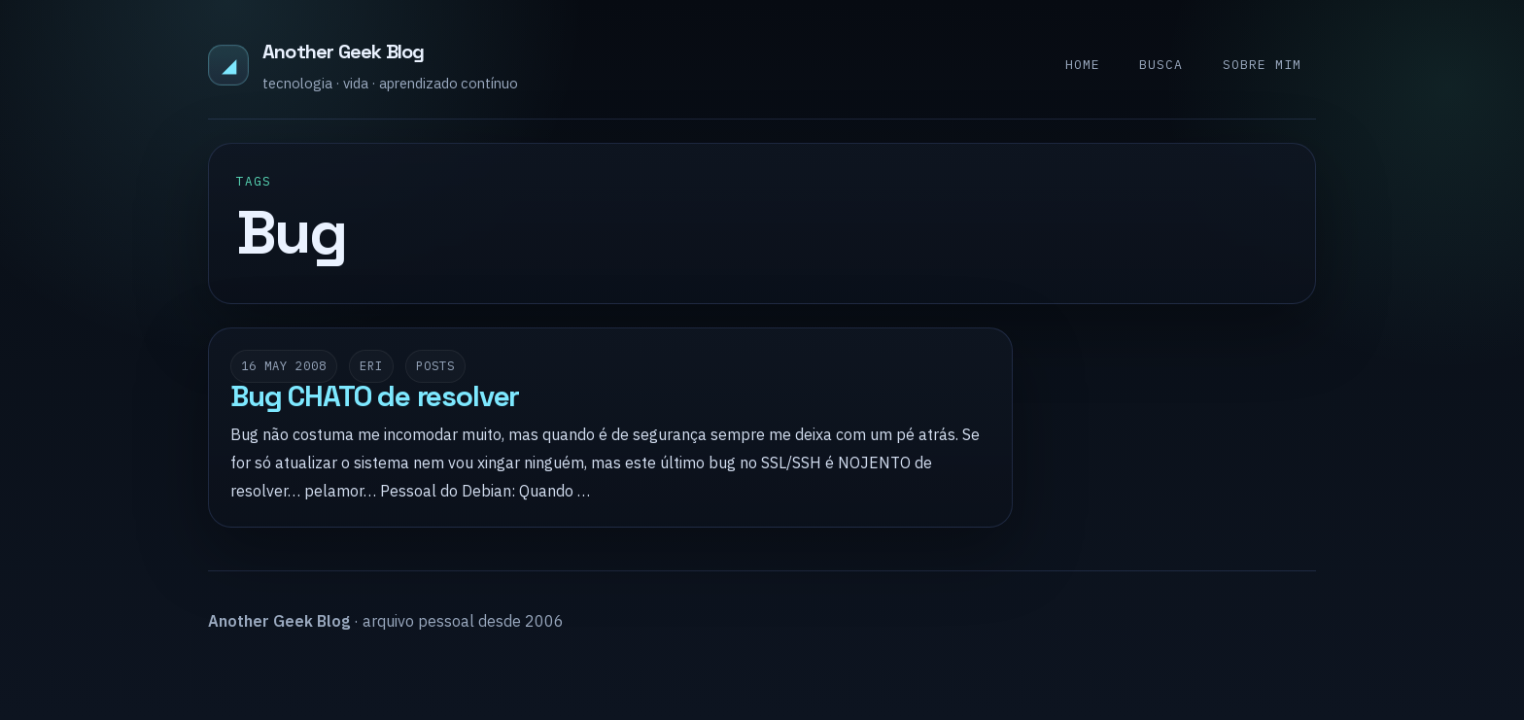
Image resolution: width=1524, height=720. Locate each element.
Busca (1161, 64)
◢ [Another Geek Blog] (229, 64)
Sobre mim (1262, 64)
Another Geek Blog (343, 51)
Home (1082, 64)
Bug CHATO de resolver (374, 396)
